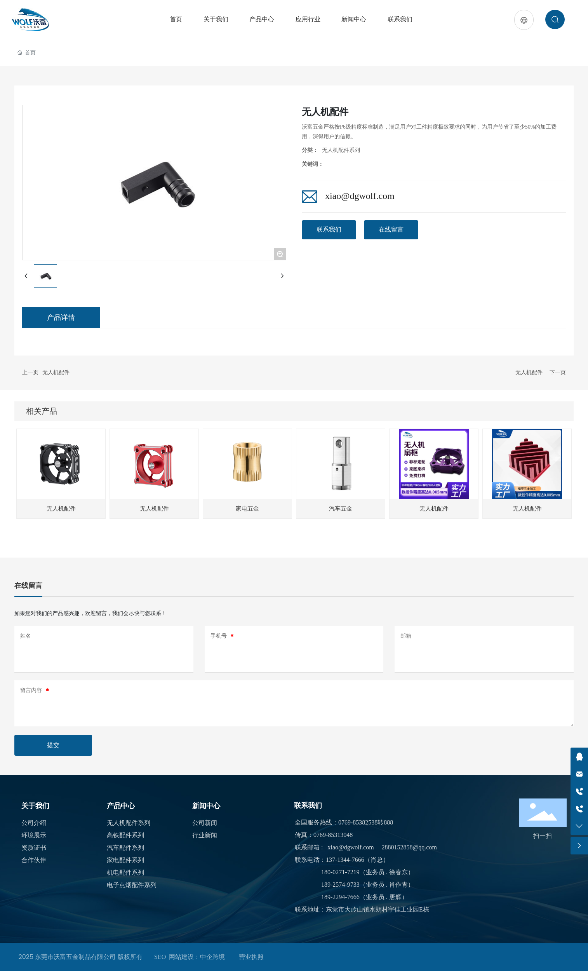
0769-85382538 (358, 822)
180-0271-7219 (340, 872)
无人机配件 (56, 372)
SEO (160, 957)
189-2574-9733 (340, 884)
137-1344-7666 (345, 859)
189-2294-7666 (340, 897)
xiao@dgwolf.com (360, 196)
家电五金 (247, 509)
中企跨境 (212, 957)
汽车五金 (340, 509)
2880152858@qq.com (409, 847)
